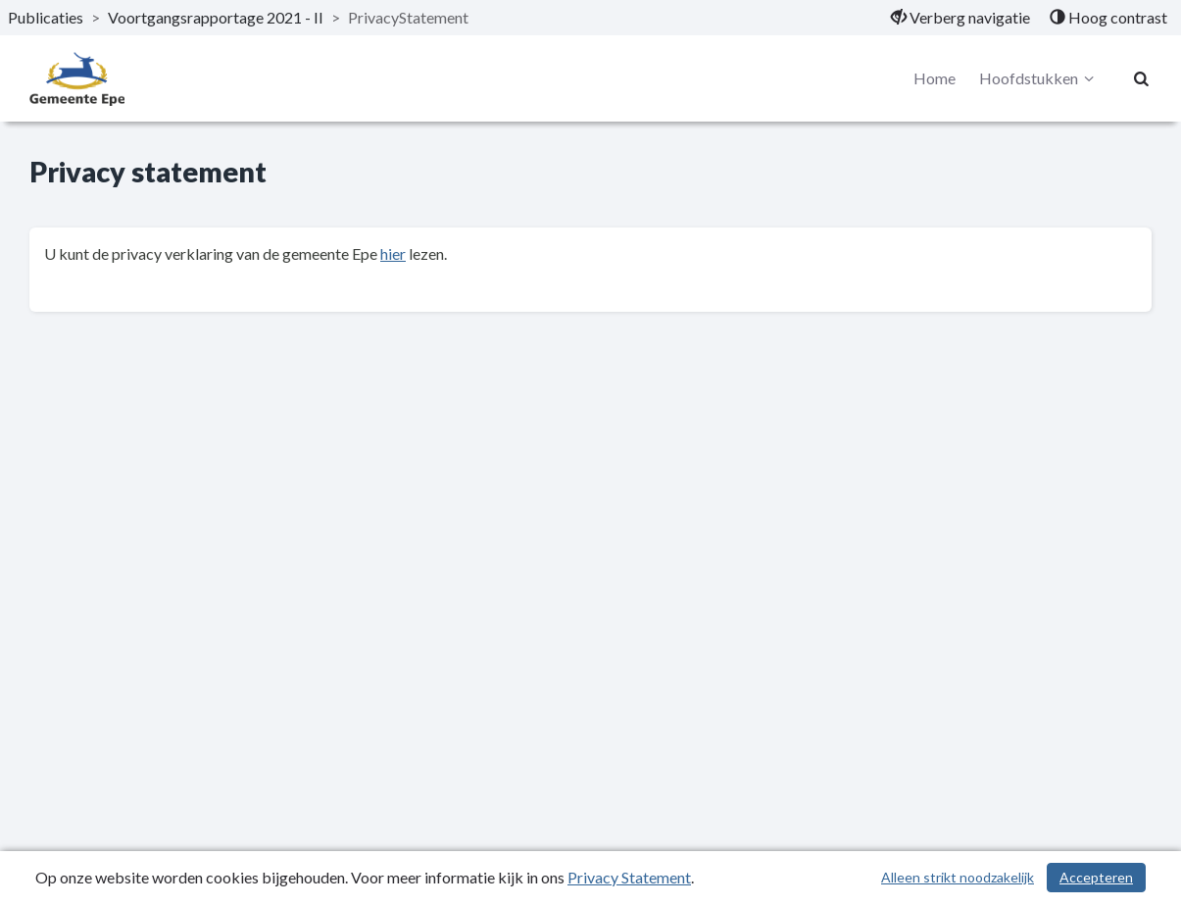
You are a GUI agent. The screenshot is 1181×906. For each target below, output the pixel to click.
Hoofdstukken (1039, 78)
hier (393, 253)
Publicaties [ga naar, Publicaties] (45, 17)
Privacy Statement (629, 877)
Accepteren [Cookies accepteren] (1096, 877)
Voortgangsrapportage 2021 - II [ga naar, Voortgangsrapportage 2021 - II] (215, 17)
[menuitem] (960, 17)
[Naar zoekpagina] (1141, 78)
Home (934, 78)
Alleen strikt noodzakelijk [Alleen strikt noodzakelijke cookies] (957, 877)
